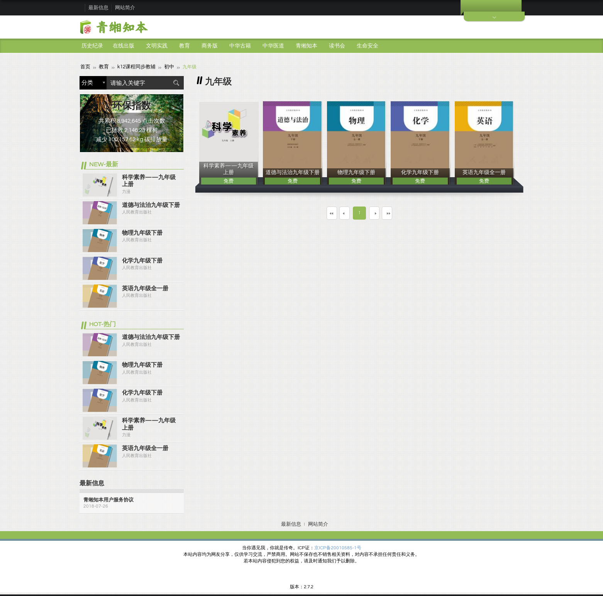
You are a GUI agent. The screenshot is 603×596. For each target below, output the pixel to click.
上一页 (339, 212)
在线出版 (123, 46)
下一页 (380, 212)
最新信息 (98, 7)
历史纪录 (92, 46)
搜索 (176, 82)
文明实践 (157, 46)
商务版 (210, 46)
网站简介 (125, 7)
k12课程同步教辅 (133, 66)
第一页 (310, 212)
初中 (164, 66)
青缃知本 (306, 46)
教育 (184, 46)
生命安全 (367, 46)
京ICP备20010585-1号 (337, 547)
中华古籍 (240, 46)
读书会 (337, 46)
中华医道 (273, 46)
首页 (85, 66)
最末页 (409, 212)
